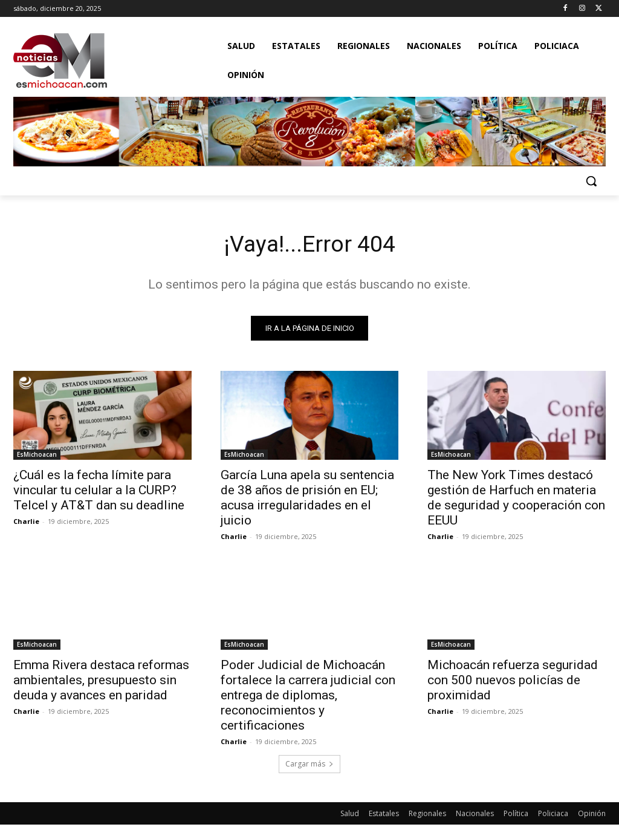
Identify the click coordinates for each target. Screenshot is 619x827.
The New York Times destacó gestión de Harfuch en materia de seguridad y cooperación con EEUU (516, 500)
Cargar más (309, 766)
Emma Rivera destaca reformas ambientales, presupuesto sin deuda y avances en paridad (101, 681)
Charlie (26, 523)
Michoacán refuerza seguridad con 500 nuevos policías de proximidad (512, 681)
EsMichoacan (37, 457)
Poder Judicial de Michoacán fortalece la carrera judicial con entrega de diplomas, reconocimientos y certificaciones (308, 696)
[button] (591, 180)
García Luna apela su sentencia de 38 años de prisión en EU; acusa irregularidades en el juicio (307, 500)
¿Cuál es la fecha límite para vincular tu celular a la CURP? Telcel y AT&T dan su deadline (98, 492)
